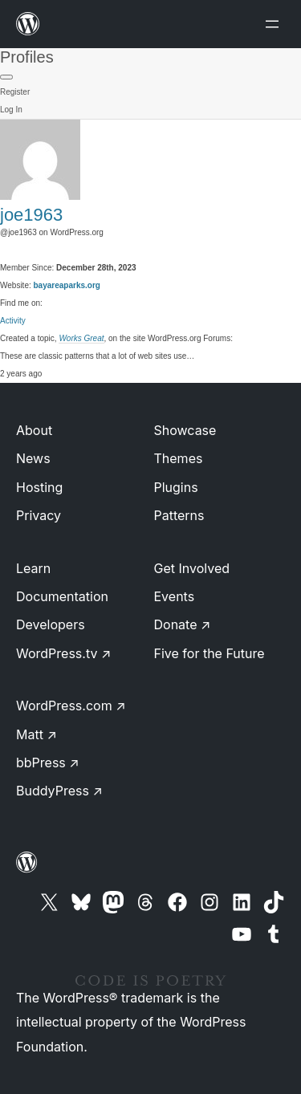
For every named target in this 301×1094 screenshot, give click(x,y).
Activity (13, 320)
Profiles (27, 57)
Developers (50, 624)
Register (15, 91)
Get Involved (192, 568)
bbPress (47, 762)
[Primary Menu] (6, 77)
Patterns (179, 515)
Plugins (176, 487)
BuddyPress (59, 791)
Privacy (38, 515)
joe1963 (31, 215)
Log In (11, 109)
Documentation (62, 596)
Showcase (185, 430)
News (33, 458)
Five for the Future (209, 653)
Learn (33, 568)
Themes (178, 458)
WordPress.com (71, 705)
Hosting (39, 487)
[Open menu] (275, 24)
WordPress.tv (63, 653)
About (34, 430)
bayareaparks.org (67, 285)
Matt (36, 734)
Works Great (81, 338)
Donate (182, 624)
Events (174, 596)
